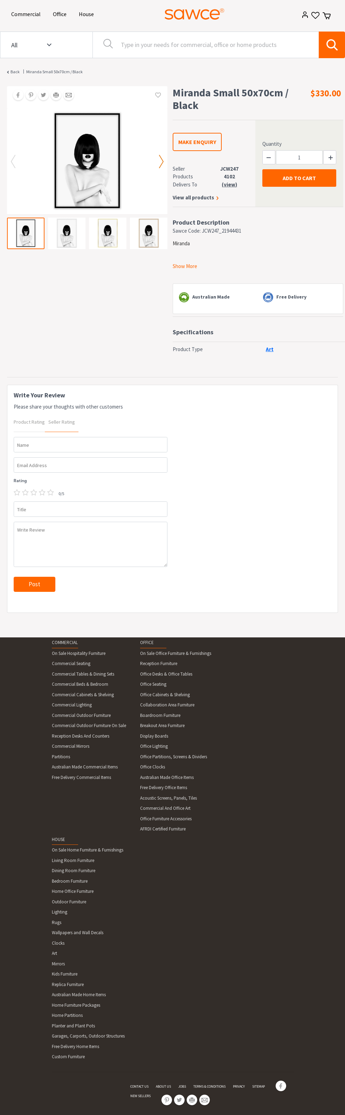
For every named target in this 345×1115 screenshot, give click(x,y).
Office (61, 13)
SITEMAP (258, 1086)
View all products (193, 197)
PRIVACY (239, 1086)
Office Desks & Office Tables (166, 674)
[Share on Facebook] (15, 96)
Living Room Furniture (73, 860)
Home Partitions (67, 1015)
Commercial (27, 13)
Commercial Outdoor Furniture (81, 715)
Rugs (56, 922)
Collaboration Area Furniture (167, 705)
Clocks (58, 943)
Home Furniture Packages (76, 1005)
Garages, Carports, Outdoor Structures (88, 1036)
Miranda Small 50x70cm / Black (54, 71)
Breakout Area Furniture (162, 725)
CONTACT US (139, 1086)
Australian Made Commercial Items (85, 767)
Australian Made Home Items (79, 995)
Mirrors (58, 964)
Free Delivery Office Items (163, 788)
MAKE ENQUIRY (197, 141)
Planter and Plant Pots (73, 1026)
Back (15, 71)
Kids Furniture (64, 974)
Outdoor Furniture (69, 902)
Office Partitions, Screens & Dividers (173, 757)
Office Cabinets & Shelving (165, 695)
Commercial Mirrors (70, 746)
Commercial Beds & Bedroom (80, 684)
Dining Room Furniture (73, 871)
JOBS (182, 1086)
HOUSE (58, 839)
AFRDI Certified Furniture (163, 829)
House (87, 13)
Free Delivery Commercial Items (81, 777)
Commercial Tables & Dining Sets (83, 674)
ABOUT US (163, 1086)
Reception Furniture (158, 663)
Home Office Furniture (73, 891)
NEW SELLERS (140, 1096)
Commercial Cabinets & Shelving (83, 695)
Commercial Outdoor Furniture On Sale (89, 725)
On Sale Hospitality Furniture (78, 653)
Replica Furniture (68, 984)
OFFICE (147, 642)
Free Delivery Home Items (75, 1046)
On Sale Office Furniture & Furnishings (175, 653)
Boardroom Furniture (160, 715)
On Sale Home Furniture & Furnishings (87, 850)
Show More (185, 266)
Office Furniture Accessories (166, 819)
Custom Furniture (68, 1057)
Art (54, 953)
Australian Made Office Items (167, 777)
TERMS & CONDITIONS (209, 1086)
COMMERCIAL (65, 642)
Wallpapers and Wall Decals (77, 933)
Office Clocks (152, 767)
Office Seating (153, 684)
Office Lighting (154, 746)
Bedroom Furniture (70, 881)
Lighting (59, 912)
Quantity (272, 144)
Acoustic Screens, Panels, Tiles (168, 798)
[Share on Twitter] (41, 96)
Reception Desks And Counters (80, 736)
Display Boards (154, 736)
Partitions (61, 757)
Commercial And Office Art (165, 808)
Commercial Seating (71, 663)
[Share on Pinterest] (28, 96)
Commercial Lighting (72, 705)
